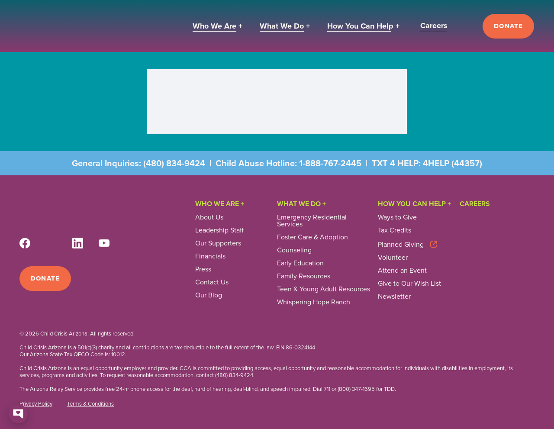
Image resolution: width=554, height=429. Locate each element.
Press (203, 269)
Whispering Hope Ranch (313, 302)
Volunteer (393, 257)
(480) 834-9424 (174, 163)
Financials (210, 256)
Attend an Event (402, 270)
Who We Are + (219, 204)
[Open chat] (18, 413)
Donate (508, 26)
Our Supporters (218, 243)
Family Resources (303, 276)
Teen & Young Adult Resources (323, 289)
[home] (76, 26)
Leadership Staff (219, 230)
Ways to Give (397, 217)
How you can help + (414, 204)
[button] (217, 26)
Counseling (294, 250)
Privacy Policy (35, 403)
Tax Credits (394, 230)
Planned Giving (401, 244)
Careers (475, 204)
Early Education (300, 263)
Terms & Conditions (90, 403)
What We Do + (301, 204)
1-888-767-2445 (330, 163)
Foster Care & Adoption (312, 237)
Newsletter (394, 296)
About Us (209, 217)
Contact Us (212, 282)
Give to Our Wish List (409, 283)
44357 (467, 163)
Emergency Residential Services (312, 221)
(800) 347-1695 (356, 389)
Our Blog (208, 295)
